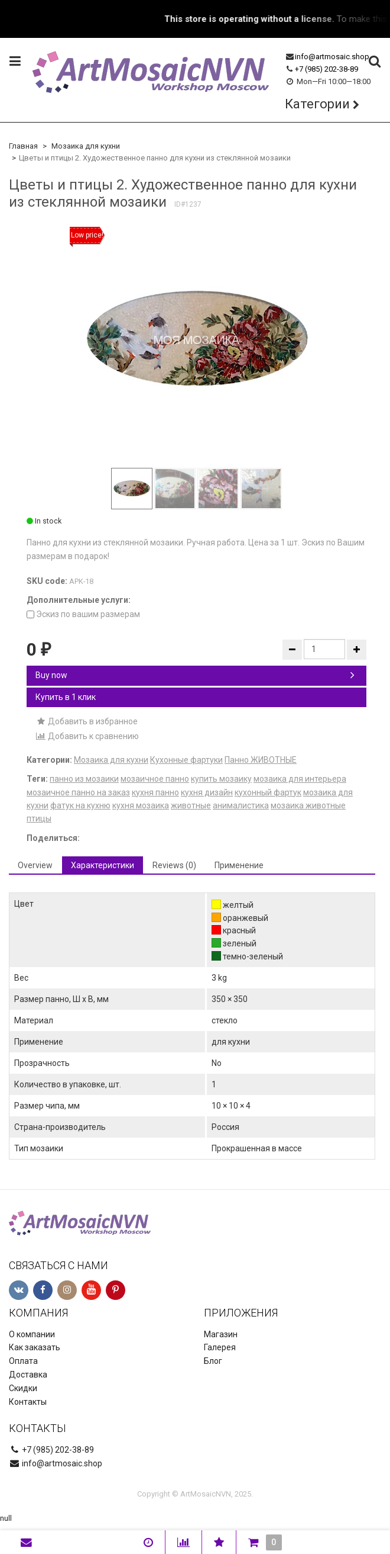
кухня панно (155, 792)
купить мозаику (221, 779)
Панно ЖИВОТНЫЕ (261, 760)
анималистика (241, 805)
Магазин (221, 1334)
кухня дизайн (207, 792)
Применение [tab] (239, 865)
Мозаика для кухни (85, 146)
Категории (317, 104)
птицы (39, 818)
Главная (23, 146)
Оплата (23, 1361)
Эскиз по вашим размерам (83, 614)
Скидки (23, 1388)
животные (191, 805)
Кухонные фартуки (186, 760)
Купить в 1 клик (65, 697)
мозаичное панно (155, 779)
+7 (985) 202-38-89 (326, 69)
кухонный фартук (268, 792)
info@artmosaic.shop (332, 56)
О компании (32, 1334)
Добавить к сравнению (87, 736)
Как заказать (34, 1347)
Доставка (28, 1374)
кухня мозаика (140, 805)
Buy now (195, 675)
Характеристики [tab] (102, 865)
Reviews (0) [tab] (174, 865)
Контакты (28, 1402)
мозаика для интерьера (300, 779)
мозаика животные (308, 805)
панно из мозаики (84, 779)
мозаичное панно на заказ (78, 792)
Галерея (220, 1347)
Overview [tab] (35, 865)
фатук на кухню (80, 805)
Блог (213, 1361)
